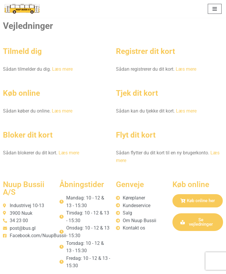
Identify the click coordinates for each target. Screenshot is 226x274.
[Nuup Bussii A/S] (22, 9)
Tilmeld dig (22, 51)
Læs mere (62, 69)
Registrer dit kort (145, 51)
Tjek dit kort (137, 93)
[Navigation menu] (215, 9)
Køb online (21, 93)
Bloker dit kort (28, 135)
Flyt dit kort (136, 135)
